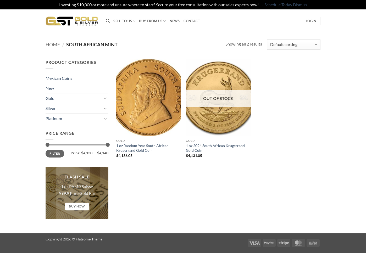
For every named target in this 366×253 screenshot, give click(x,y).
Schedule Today (278, 4)
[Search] (108, 21)
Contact (192, 21)
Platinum (54, 118)
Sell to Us (124, 21)
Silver (51, 108)
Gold (50, 98)
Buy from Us (152, 21)
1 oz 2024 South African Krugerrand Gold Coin (215, 148)
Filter (54, 153)
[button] (311, 21)
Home (53, 44)
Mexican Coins (59, 78)
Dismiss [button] (300, 4)
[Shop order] (293, 45)
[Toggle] (105, 98)
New (50, 88)
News (175, 21)
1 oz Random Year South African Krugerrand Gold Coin (142, 148)
